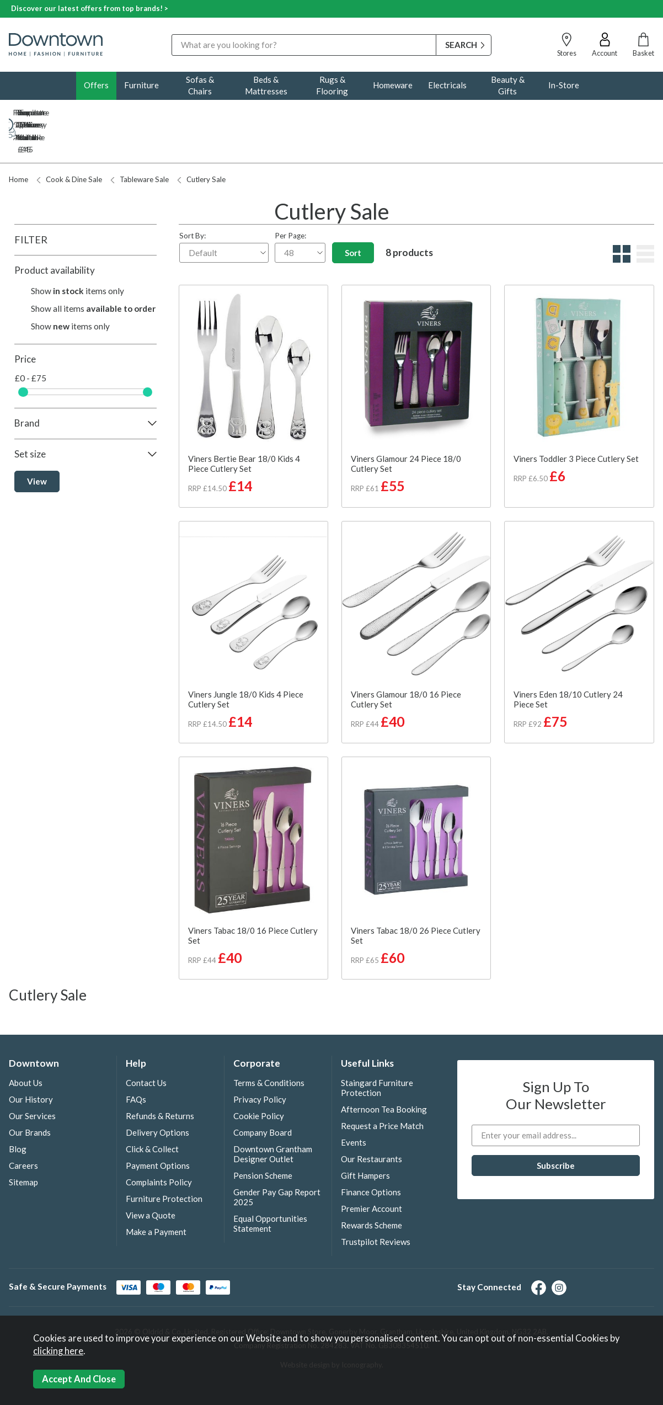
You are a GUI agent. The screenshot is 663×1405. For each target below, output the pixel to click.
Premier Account (371, 1172)
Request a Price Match (382, 1089)
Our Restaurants (371, 1122)
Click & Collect (152, 1112)
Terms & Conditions (268, 1046)
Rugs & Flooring (332, 85)
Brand (27, 386)
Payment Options (158, 1129)
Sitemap (23, 1146)
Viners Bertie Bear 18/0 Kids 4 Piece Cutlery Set (244, 427)
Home (18, 143)
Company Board (262, 1096)
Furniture (141, 85)
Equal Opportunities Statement (270, 1187)
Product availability (54, 234)
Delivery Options (157, 1096)
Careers (23, 1129)
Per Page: (300, 210)
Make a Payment (156, 1195)
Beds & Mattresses (266, 85)
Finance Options (371, 1156)
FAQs (136, 1063)
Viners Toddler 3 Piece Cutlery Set (576, 422)
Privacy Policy (259, 1063)
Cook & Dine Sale (69, 143)
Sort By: (224, 210)
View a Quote (150, 1179)
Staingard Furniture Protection (377, 1051)
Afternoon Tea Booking (384, 1073)
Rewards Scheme (371, 1189)
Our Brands (30, 1096)
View (37, 445)
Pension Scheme (262, 1139)
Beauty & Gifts (508, 85)
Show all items (93, 272)
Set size (30, 417)
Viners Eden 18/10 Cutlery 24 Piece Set (568, 663)
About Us (25, 1046)
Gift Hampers (365, 1139)
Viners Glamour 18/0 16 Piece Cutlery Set (406, 663)
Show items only (77, 254)
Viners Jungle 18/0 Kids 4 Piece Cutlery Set (245, 663)
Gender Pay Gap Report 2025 (276, 1160)
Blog (17, 1112)
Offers (96, 85)
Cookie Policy (258, 1079)
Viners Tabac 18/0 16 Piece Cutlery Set (253, 899)
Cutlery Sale (201, 143)
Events (353, 1106)
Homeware (393, 85)
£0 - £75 (30, 342)
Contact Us (146, 1046)
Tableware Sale (139, 143)
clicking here (58, 1350)
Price (25, 322)
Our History (31, 1063)
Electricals (447, 85)
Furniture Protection (164, 1162)
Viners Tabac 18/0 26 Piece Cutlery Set (415, 899)
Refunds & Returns (160, 1079)
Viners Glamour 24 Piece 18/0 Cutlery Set (406, 427)
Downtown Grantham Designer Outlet (272, 1117)
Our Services (32, 1079)
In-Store (563, 85)
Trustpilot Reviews (375, 1205)
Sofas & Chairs (200, 85)
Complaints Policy (159, 1146)
